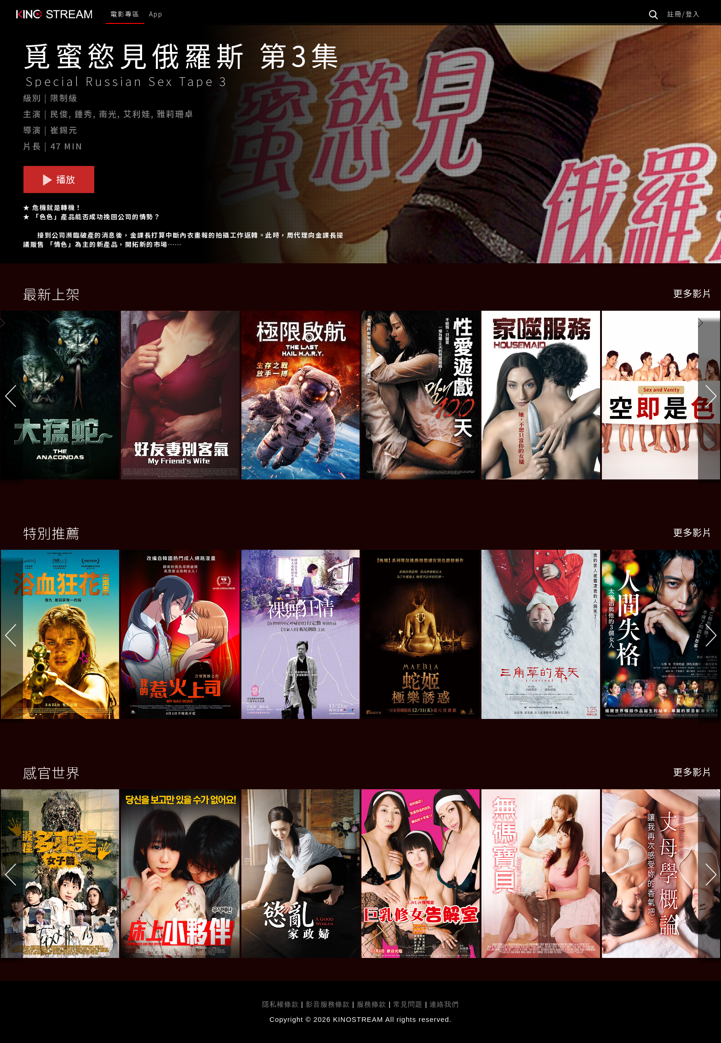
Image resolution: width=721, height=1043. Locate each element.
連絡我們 (444, 1004)
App (156, 13)
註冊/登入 (683, 13)
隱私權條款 (280, 1004)
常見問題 (408, 1004)
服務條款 (373, 1004)
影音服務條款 (328, 1004)
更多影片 (692, 293)
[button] (709, 397)
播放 (59, 179)
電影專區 (125, 13)
